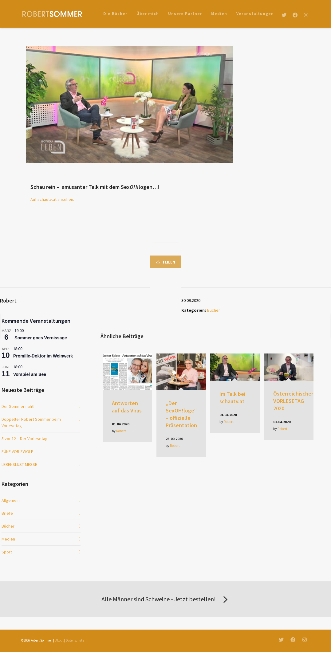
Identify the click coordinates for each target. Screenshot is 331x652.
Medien (8, 539)
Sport (7, 552)
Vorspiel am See (29, 374)
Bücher (213, 310)
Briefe (7, 513)
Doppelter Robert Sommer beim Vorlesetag (31, 422)
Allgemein (11, 500)
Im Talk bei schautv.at (232, 397)
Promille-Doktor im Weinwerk (43, 355)
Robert (121, 430)
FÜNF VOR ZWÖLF (17, 451)
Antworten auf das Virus (127, 407)
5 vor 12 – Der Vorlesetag (25, 438)
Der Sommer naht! (18, 406)
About (59, 640)
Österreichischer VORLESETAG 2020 (293, 401)
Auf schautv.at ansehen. (52, 199)
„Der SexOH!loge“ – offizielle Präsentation (181, 414)
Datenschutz (75, 640)
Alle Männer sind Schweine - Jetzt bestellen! (165, 600)
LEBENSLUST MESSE (19, 464)
